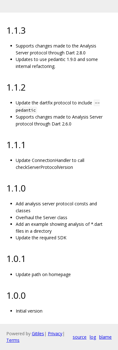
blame (105, 337)
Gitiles (38, 333)
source (80, 337)
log (93, 337)
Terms (13, 340)
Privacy (55, 333)
